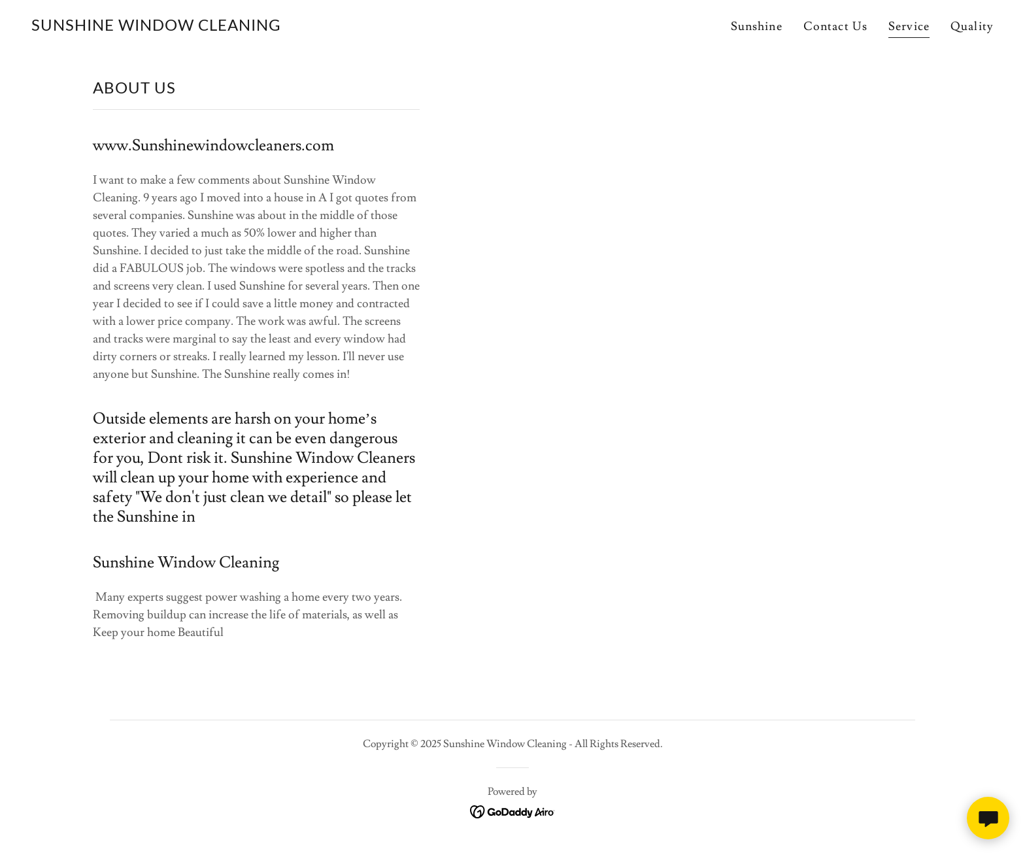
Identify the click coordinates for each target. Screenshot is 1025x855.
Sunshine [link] (756, 26)
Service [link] (909, 26)
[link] (156, 27)
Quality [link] (972, 26)
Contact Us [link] (835, 26)
